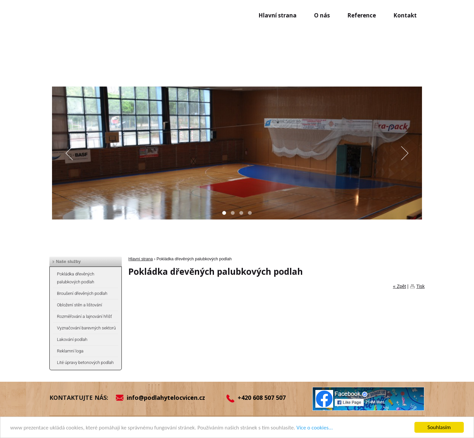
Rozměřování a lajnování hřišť (84, 316)
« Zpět (399, 286)
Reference (361, 15)
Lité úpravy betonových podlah (85, 362)
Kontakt (405, 15)
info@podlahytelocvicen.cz (166, 397)
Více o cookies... (315, 428)
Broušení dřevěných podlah (82, 293)
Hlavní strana (277, 15)
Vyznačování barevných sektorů (86, 327)
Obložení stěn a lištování (79, 304)
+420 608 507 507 (262, 397)
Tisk (420, 286)
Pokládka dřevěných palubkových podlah (75, 277)
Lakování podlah (72, 339)
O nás (322, 15)
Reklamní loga (70, 350)
